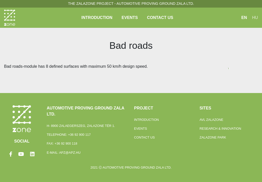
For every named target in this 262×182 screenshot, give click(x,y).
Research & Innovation (220, 128)
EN (244, 17)
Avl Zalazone (211, 120)
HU (255, 17)
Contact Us (160, 17)
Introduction (97, 17)
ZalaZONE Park (213, 137)
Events (130, 17)
